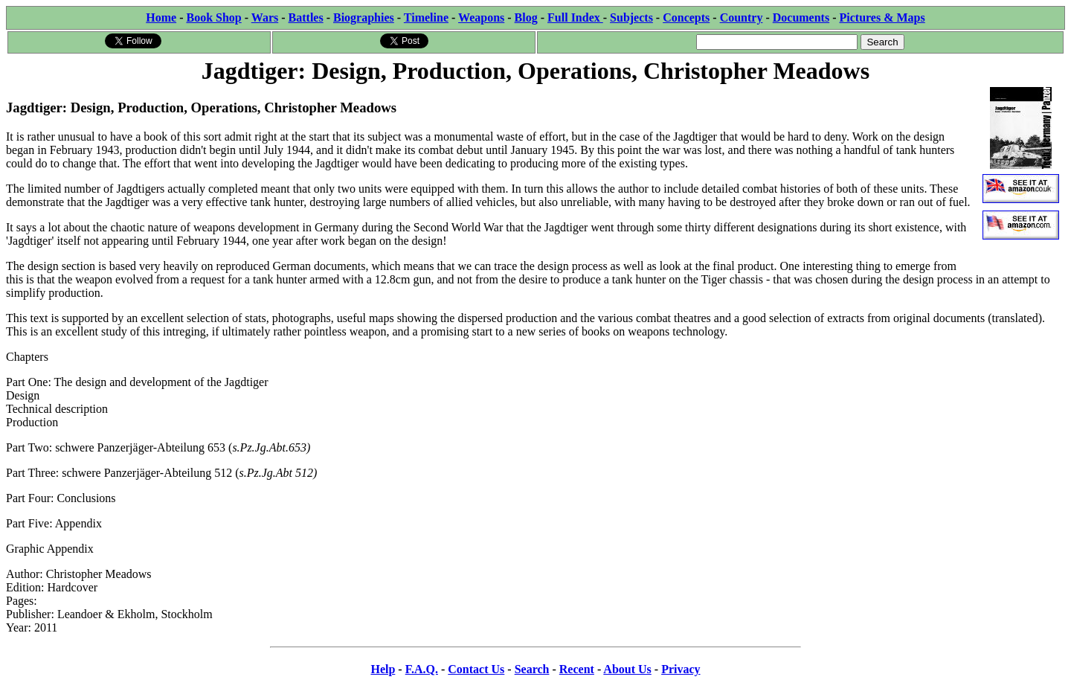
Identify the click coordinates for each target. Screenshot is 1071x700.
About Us (627, 669)
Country (741, 17)
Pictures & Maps (882, 17)
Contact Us (476, 669)
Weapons (481, 17)
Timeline (426, 17)
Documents (801, 17)
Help (382, 669)
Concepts (686, 17)
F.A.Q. (421, 669)
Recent (576, 669)
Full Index (575, 17)
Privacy (680, 669)
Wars (264, 17)
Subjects (631, 17)
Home (161, 17)
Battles (306, 17)
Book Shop (213, 17)
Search (532, 669)
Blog (526, 17)
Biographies (363, 17)
